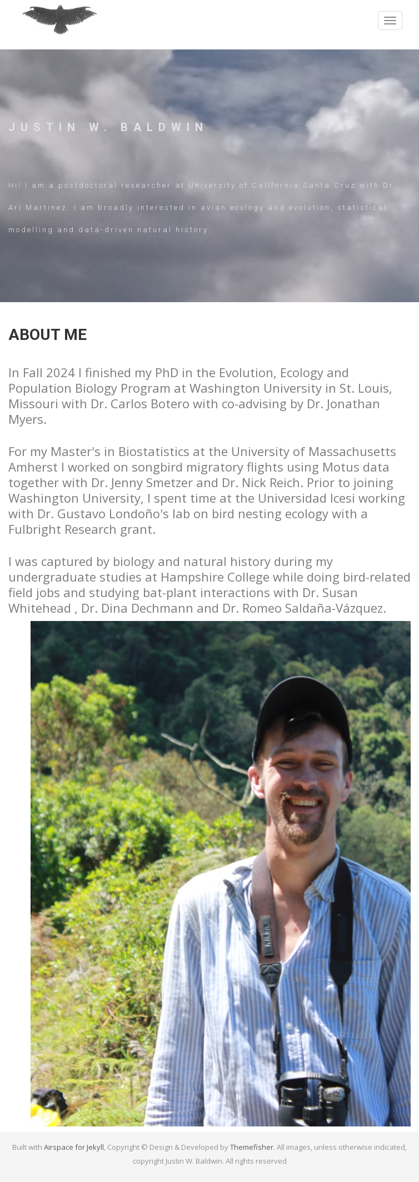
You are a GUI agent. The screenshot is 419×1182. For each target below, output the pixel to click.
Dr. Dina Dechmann (137, 607)
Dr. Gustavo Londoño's (103, 513)
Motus (341, 466)
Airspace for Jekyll (74, 1147)
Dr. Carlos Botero (140, 403)
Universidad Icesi (306, 497)
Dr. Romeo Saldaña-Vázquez (302, 607)
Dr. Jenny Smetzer (142, 482)
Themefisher (251, 1147)
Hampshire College (215, 576)
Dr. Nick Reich (261, 482)
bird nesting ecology (270, 513)
